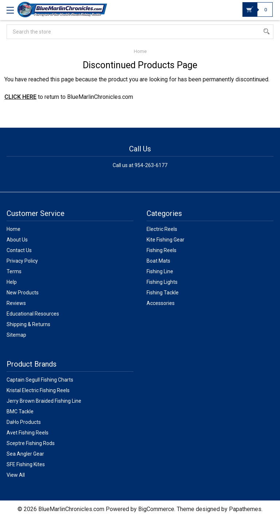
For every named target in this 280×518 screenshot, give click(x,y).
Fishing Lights (162, 282)
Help (12, 282)
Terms (14, 271)
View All (16, 475)
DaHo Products (24, 422)
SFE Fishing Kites (26, 464)
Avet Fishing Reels (27, 432)
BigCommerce (156, 509)
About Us (17, 239)
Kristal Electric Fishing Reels (38, 390)
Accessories (161, 303)
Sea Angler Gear (25, 453)
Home (13, 229)
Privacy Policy (22, 260)
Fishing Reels (161, 250)
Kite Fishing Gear (165, 239)
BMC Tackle (20, 411)
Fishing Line (160, 271)
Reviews (16, 303)
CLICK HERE (20, 96)
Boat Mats (158, 260)
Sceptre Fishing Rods (31, 443)
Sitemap (16, 334)
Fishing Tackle (163, 292)
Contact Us (19, 250)
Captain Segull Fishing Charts (40, 379)
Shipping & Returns (28, 324)
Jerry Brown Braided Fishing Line (44, 400)
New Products (23, 292)
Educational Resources (33, 313)
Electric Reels (162, 229)
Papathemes (245, 509)
